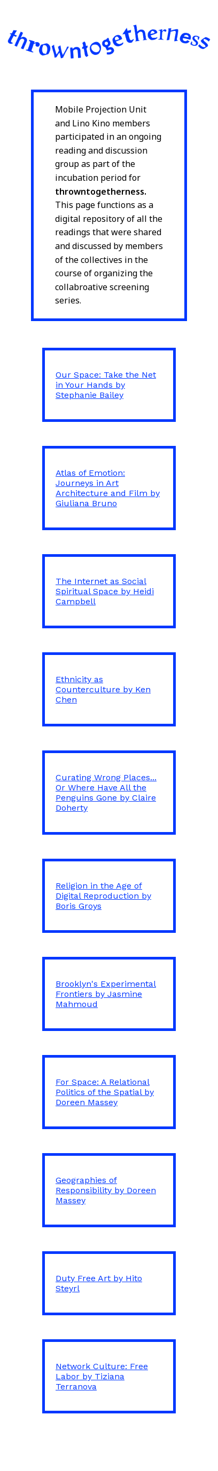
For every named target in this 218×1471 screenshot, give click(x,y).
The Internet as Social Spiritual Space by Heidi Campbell (105, 591)
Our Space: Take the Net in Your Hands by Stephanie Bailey (106, 385)
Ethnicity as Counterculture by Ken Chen (103, 689)
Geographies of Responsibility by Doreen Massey (106, 1190)
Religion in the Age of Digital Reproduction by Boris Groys (103, 896)
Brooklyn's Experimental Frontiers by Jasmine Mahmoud (106, 994)
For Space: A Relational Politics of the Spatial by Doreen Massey (105, 1092)
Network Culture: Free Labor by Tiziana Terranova (102, 1376)
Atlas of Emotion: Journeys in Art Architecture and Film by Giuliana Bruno (108, 488)
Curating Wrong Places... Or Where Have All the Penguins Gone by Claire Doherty (106, 792)
